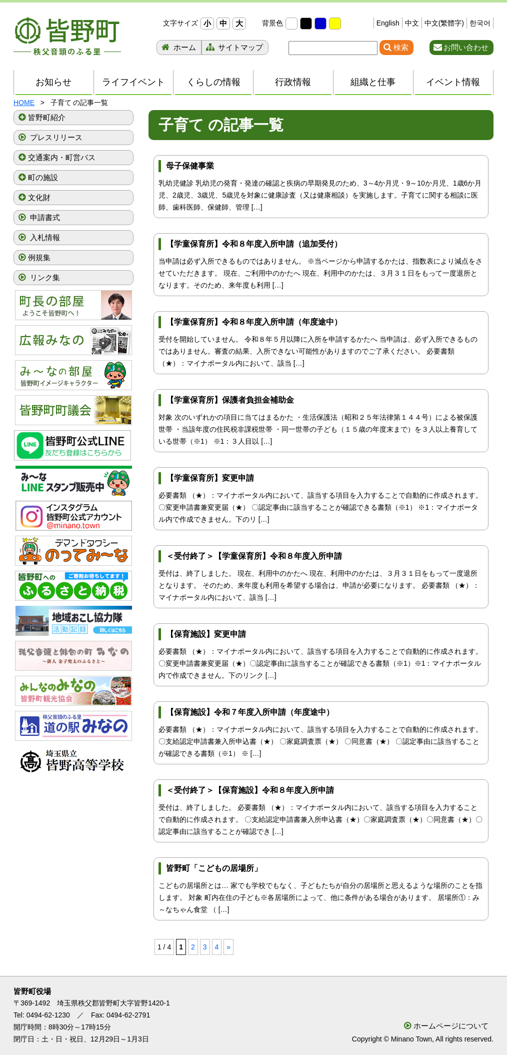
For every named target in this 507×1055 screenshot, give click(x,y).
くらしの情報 (213, 82)
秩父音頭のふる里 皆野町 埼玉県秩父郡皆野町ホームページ (67, 37)
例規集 (39, 257)
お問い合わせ (466, 47)
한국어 (480, 23)
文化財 (39, 197)
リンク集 (44, 277)
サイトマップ (239, 47)
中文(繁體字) (444, 23)
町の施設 (43, 177)
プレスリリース (55, 137)
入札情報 (44, 237)
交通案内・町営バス (62, 157)
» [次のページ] (228, 947)
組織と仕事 (373, 82)
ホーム (184, 47)
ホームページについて (451, 1025)
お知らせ (54, 82)
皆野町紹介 (47, 117)
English (388, 23)
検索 (401, 47)
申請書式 (44, 217)
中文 (412, 23)
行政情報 (293, 82)
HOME (24, 103)
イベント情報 (453, 82)
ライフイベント (133, 82)
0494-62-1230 (48, 1015)
